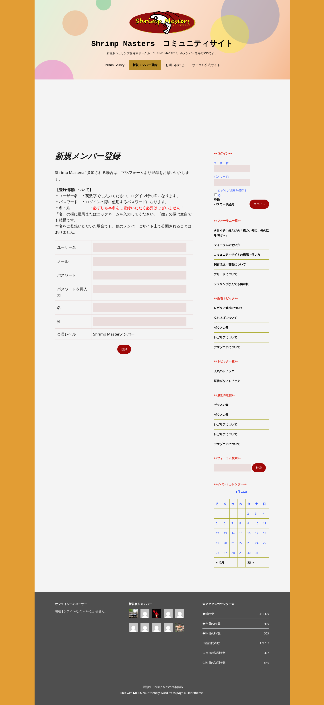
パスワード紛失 (224, 204)
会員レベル (66, 334)
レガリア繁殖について (228, 308)
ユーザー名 (66, 247)
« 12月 (220, 562)
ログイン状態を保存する (232, 192)
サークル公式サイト (206, 65)
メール (62, 261)
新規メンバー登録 (144, 65)
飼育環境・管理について (230, 264)
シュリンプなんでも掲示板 (231, 284)
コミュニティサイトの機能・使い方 (237, 254)
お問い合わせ (174, 65)
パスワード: (221, 177)
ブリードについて (225, 274)
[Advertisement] (162, 118)
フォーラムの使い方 (227, 245)
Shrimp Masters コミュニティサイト (162, 44)
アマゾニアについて (227, 347)
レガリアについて (225, 337)
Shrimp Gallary (114, 65)
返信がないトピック (227, 381)
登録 (217, 200)
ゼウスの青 (221, 327)
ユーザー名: (221, 163)
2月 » (250, 562)
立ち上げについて (225, 318)
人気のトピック (224, 371)
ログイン (259, 204)
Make (137, 693)
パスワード (66, 275)
